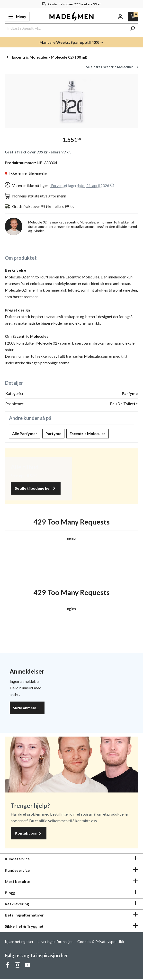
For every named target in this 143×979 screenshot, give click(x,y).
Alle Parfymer (24, 433)
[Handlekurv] (133, 16)
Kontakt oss (28, 833)
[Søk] (132, 28)
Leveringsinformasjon (55, 941)
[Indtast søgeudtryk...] (66, 28)
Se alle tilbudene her (35, 488)
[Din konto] (120, 16)
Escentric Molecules (88, 433)
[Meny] (17, 16)
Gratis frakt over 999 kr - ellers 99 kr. (38, 152)
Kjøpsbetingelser (19, 941)
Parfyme (53, 433)
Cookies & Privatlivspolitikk (100, 941)
